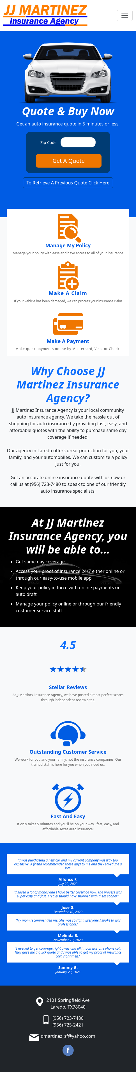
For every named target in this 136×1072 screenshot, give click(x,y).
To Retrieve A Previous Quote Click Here (68, 183)
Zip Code (48, 142)
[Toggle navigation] (125, 15)
